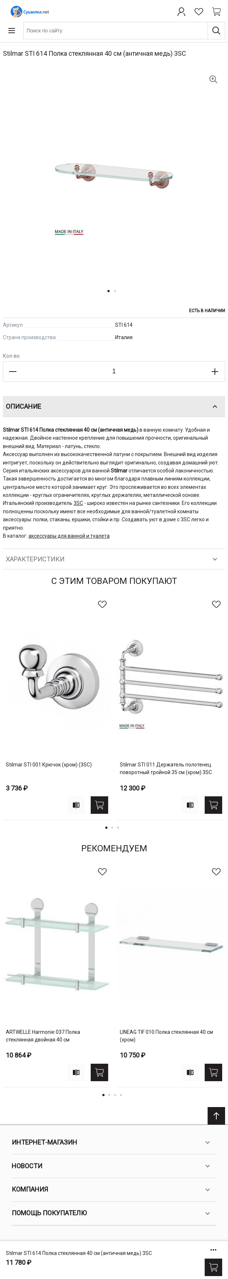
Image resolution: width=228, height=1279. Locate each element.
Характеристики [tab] (112, 559)
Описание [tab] (112, 406)
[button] (110, 295)
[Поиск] (216, 30)
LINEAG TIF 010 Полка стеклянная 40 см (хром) (166, 1036)
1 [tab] (106, 828)
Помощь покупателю (112, 1213)
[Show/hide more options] (213, 1250)
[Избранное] (199, 11)
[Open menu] (11, 30)
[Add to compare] (76, 805)
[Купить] (213, 1267)
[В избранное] (102, 604)
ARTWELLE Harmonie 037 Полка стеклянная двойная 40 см (43, 1036)
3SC (78, 503)
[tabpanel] (57, 708)
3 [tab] (118, 828)
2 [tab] (112, 828)
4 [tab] (121, 1095)
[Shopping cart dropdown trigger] (216, 11)
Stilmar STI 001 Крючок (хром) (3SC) (49, 765)
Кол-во (11, 356)
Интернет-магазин (112, 1142)
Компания (112, 1189)
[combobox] (124, 30)
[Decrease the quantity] (13, 371)
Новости (112, 1166)
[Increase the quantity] (215, 371)
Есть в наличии (207, 310)
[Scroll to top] (216, 1116)
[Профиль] (181, 11)
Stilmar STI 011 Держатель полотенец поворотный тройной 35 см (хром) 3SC (166, 768)
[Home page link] (28, 11)
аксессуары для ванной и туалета (69, 536)
